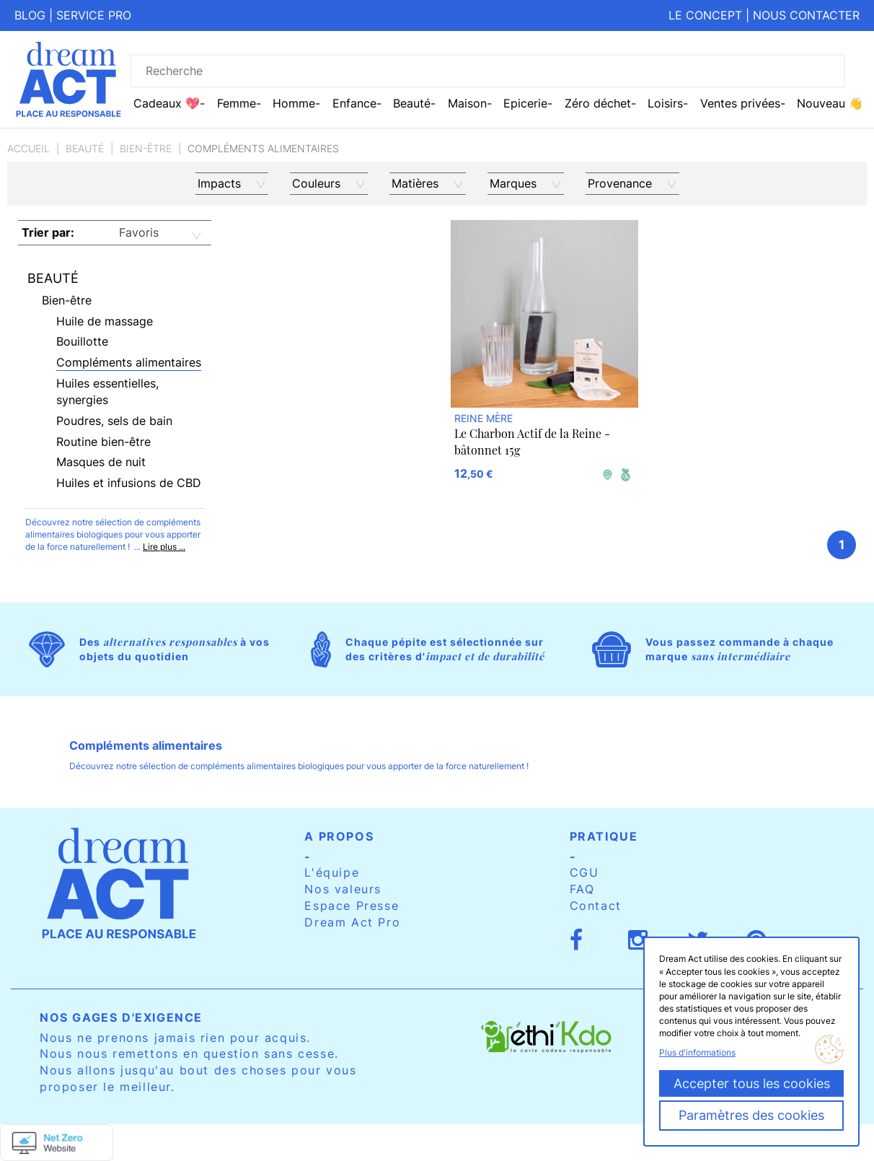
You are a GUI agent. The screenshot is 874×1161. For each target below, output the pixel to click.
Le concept (705, 15)
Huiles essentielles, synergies (107, 391)
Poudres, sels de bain (114, 420)
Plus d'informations (697, 1052)
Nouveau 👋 (830, 103)
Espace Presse (351, 905)
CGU (584, 872)
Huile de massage (104, 321)
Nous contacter (806, 15)
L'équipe (331, 872)
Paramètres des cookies (751, 1115)
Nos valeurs (342, 889)
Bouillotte (82, 341)
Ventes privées (740, 103)
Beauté (85, 148)
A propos (339, 836)
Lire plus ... (164, 546)
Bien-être (146, 148)
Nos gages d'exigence (121, 1017)
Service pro (93, 15)
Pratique (604, 836)
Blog (29, 15)
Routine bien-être (103, 441)
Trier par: (48, 232)
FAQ (582, 889)
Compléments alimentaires (128, 362)
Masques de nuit (101, 462)
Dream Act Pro (352, 922)
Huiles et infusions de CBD (128, 483)
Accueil (28, 148)
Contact (596, 905)
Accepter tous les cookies (752, 1083)
